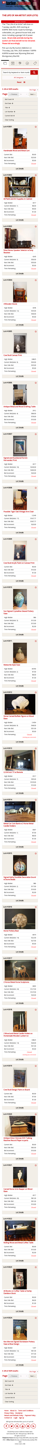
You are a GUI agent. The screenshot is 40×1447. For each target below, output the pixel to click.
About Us (13, 1411)
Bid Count (8, 99)
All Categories (20, 77)
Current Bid (9, 116)
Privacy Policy (9, 1413)
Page (4, 94)
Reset (19, 82)
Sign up (21, 1418)
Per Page (34, 90)
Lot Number (9, 112)
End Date (8, 103)
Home (6, 1411)
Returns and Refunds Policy (13, 1415)
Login (15, 1418)
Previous (14, 94)
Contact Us (8, 1418)
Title (6, 108)
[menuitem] (20, 99)
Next (32, 94)
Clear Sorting (9, 120)
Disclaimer (19, 1413)
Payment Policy (30, 1415)
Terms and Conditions (25, 1411)
